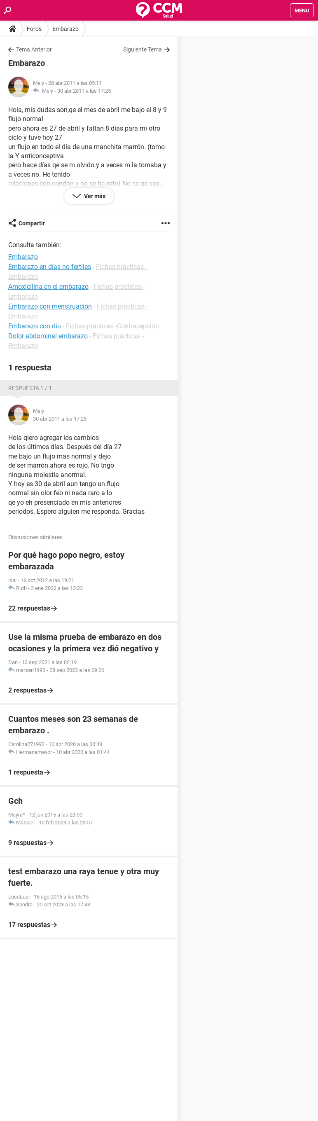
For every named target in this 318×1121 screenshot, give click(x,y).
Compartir (32, 223)
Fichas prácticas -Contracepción (112, 326)
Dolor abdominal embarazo (48, 336)
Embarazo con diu (34, 326)
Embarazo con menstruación (50, 306)
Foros (34, 29)
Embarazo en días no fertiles (49, 267)
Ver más (94, 196)
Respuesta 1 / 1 (30, 388)
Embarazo (65, 29)
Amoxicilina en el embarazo (48, 286)
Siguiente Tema (142, 49)
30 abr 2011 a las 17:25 (84, 91)
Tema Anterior (34, 49)
